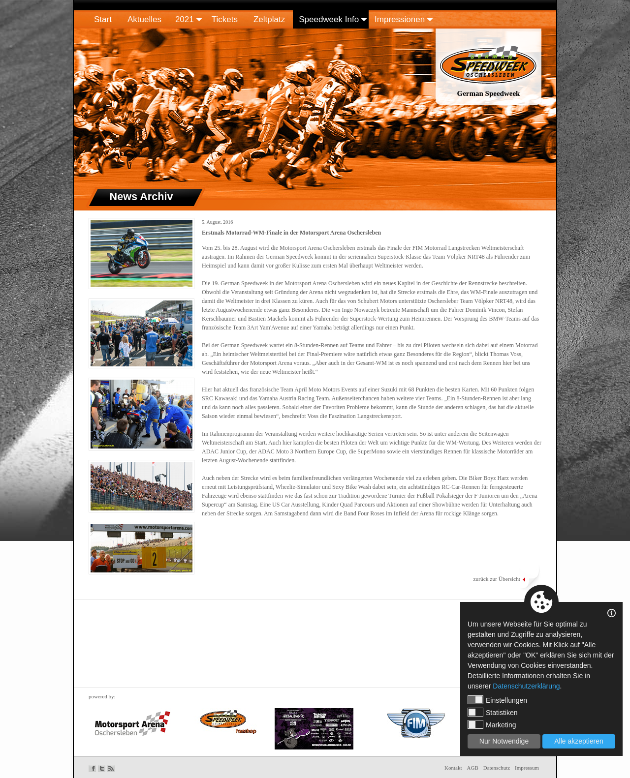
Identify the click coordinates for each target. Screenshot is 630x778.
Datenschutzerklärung (526, 686)
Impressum (527, 768)
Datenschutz (496, 768)
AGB (472, 768)
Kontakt (453, 768)
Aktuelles (144, 19)
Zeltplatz (269, 19)
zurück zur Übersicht (496, 579)
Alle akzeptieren (578, 741)
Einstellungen (497, 699)
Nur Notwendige (504, 741)
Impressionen (400, 19)
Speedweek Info (329, 19)
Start (103, 19)
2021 (184, 19)
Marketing (492, 724)
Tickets (225, 19)
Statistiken (493, 712)
